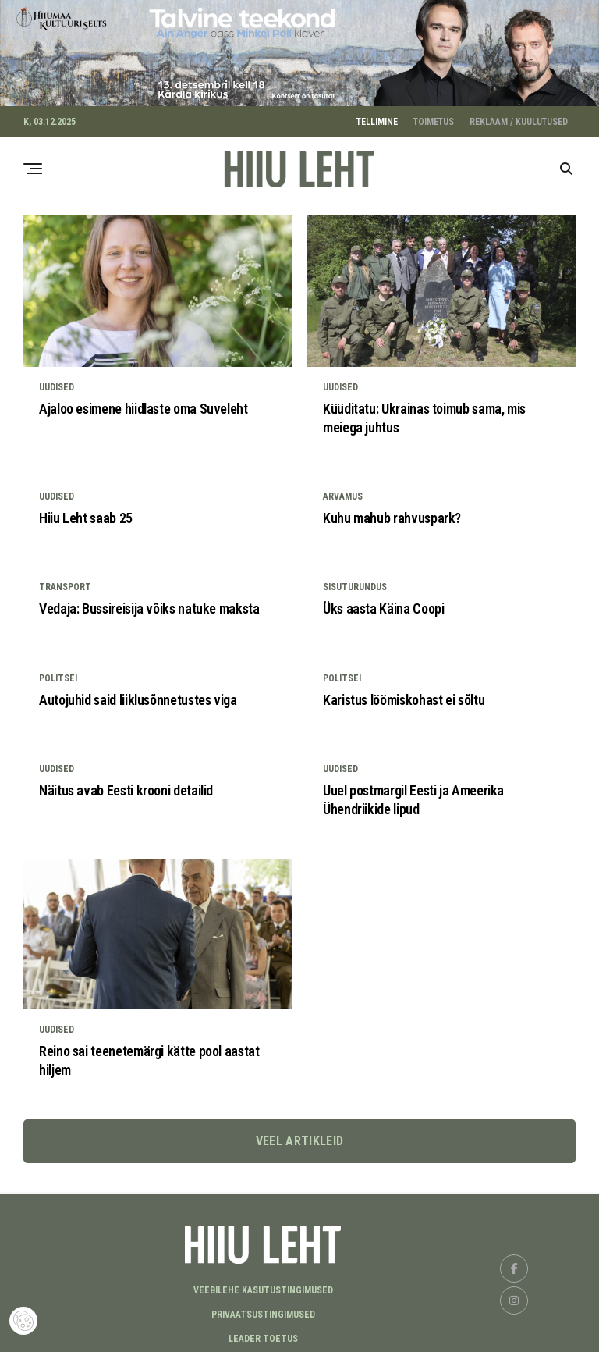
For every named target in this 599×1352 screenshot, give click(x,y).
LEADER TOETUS (263, 1334)
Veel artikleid (299, 1136)
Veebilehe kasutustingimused (263, 1285)
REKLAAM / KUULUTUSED (519, 117)
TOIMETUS (433, 117)
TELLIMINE (377, 117)
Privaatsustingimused (263, 1309)
